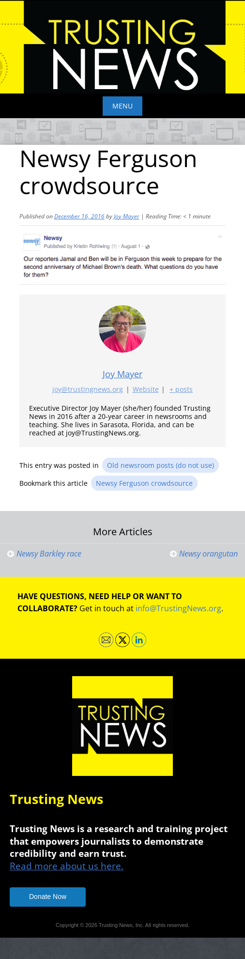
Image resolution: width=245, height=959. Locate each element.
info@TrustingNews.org (178, 608)
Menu (122, 105)
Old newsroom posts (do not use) (160, 465)
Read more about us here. (66, 865)
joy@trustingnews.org (87, 389)
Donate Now (47, 896)
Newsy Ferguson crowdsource (144, 483)
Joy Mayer (126, 216)
